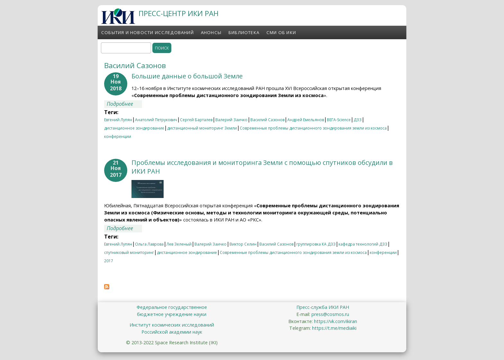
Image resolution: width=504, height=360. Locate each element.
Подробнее (124, 103)
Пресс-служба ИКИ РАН (322, 307)
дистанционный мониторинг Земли (202, 128)
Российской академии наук (171, 332)
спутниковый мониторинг (129, 252)
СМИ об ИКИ (281, 32)
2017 (108, 261)
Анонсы (211, 32)
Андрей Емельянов (305, 119)
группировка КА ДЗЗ (316, 244)
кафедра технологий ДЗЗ (362, 244)
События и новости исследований (147, 32)
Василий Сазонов (267, 119)
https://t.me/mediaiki (334, 328)
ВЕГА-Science (339, 119)
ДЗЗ (358, 119)
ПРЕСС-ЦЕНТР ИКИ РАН (179, 13)
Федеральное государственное (172, 307)
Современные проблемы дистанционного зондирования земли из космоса (313, 128)
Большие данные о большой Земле (187, 76)
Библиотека (244, 32)
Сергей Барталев (196, 119)
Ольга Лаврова (149, 244)
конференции (117, 136)
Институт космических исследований (172, 325)
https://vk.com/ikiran (335, 321)
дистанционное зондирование (134, 128)
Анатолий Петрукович (156, 119)
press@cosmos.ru (330, 314)
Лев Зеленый (179, 244)
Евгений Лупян (118, 119)
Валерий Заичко (231, 119)
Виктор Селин (243, 244)
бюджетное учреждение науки (171, 314)
